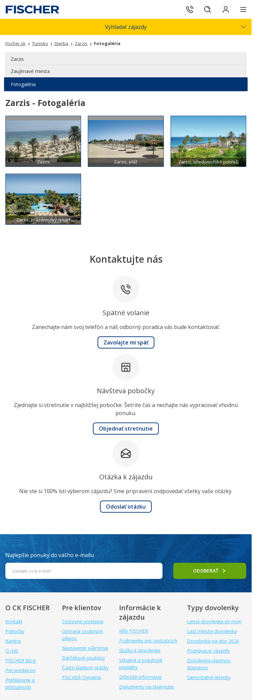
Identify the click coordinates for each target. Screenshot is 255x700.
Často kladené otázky (85, 667)
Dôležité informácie (140, 677)
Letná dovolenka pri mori (214, 621)
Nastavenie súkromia (85, 648)
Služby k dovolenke (139, 650)
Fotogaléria (23, 84)
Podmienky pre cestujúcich (148, 640)
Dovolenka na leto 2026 (213, 641)
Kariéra (13, 641)
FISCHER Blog (20, 660)
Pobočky (14, 631)
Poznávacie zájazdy (208, 651)
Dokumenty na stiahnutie (146, 687)
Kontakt (14, 621)
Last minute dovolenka (212, 631)
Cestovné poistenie (83, 621)
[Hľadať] (206, 9)
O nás (11, 651)
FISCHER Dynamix (81, 677)
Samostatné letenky (208, 677)
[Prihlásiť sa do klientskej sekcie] (225, 9)
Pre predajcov (20, 670)
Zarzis (17, 59)
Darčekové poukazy (83, 658)
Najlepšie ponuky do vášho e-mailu (49, 555)
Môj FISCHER (133, 631)
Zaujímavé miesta (30, 71)
